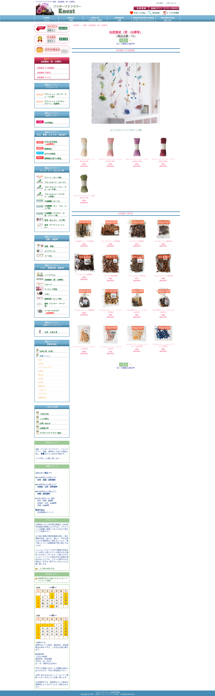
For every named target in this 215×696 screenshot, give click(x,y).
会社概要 (159, 3)
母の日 (40, 375)
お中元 (40, 382)
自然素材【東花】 (126, 213)
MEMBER (119, 19)
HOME (46, 19)
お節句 (40, 371)
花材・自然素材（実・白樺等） (96, 25)
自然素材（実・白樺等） (126, 32)
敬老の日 (41, 386)
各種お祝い (42, 397)
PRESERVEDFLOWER (144, 19)
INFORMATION (168, 19)
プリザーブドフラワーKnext (109, 694)
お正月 (40, 363)
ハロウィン (42, 390)
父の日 (40, 378)
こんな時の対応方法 (46, 569)
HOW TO (95, 19)
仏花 (40, 360)
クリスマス (42, 394)
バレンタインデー (45, 367)
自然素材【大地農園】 (126, 50)
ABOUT (71, 19)
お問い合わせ (171, 3)
